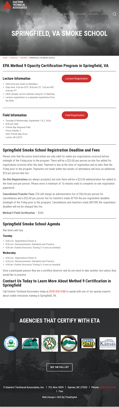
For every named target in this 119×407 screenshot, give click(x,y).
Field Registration (74, 115)
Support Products (64, 14)
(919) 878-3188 (57, 291)
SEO (59, 397)
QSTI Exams (81, 14)
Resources (94, 14)
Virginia (23, 58)
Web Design (47, 397)
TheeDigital (71, 397)
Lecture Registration (76, 78)
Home (28, 14)
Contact (105, 14)
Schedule (38, 14)
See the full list (59, 367)
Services (49, 14)
